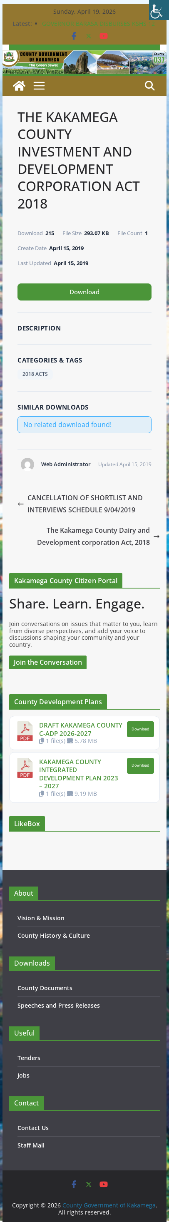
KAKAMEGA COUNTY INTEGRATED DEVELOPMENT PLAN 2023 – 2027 (78, 774)
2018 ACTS (35, 374)
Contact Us (33, 1128)
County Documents (44, 988)
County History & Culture (53, 935)
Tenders (28, 1058)
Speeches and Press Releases (58, 1005)
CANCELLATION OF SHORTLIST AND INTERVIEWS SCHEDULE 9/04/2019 (80, 503)
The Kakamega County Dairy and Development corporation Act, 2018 (98, 536)
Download (84, 292)
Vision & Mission (41, 918)
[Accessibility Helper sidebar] (159, 10)
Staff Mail (31, 1145)
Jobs (23, 1075)
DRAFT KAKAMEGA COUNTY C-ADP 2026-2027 (80, 729)
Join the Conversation (48, 662)
